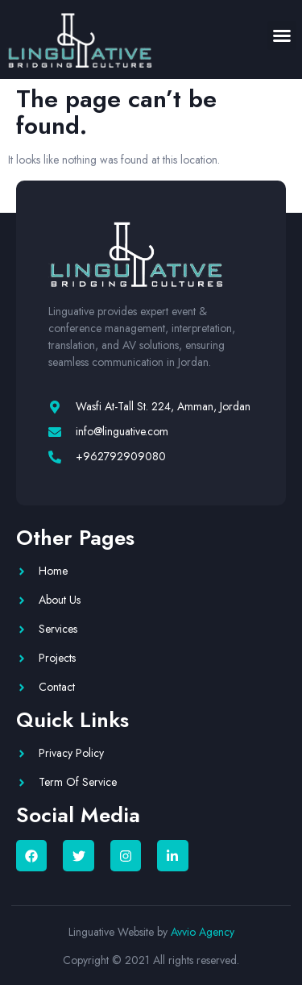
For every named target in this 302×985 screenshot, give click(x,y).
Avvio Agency (202, 932)
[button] (281, 35)
